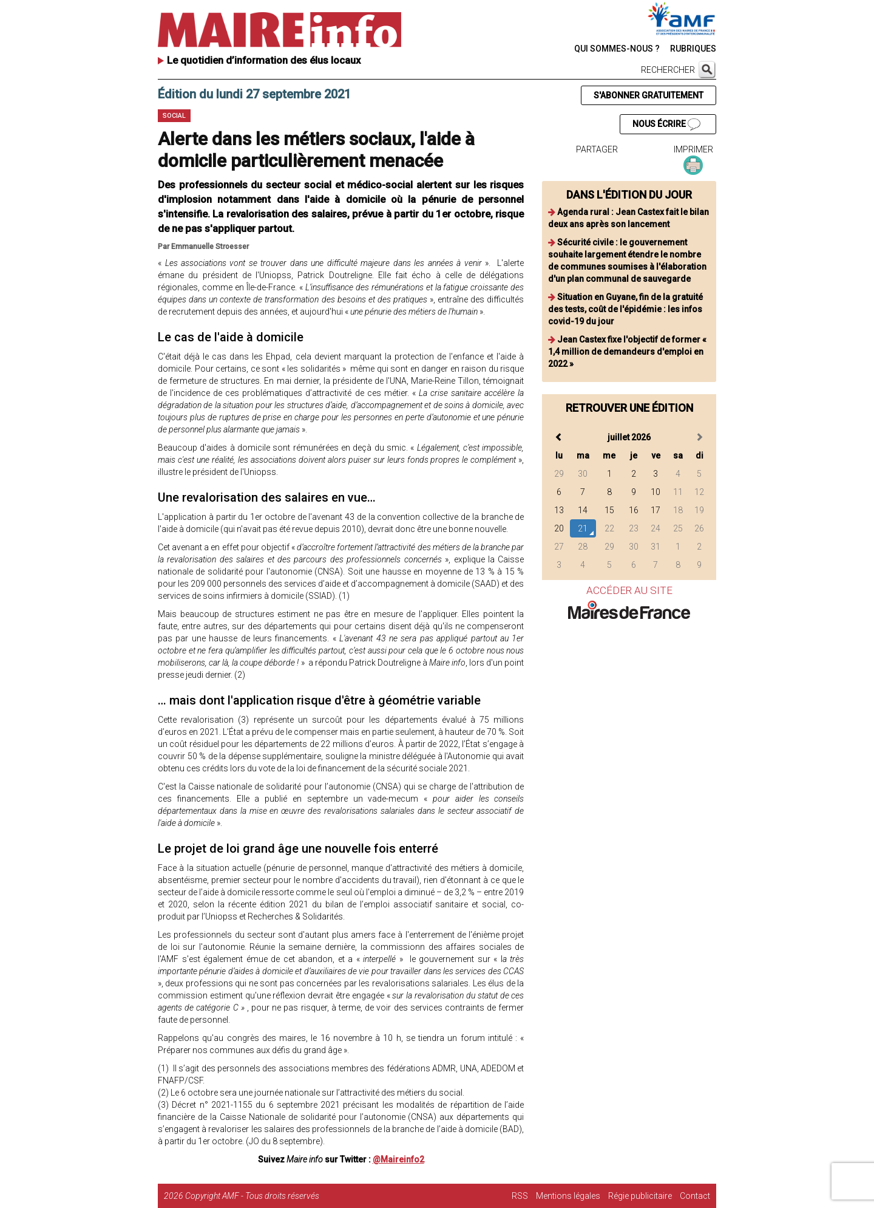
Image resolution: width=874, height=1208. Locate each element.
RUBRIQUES (693, 48)
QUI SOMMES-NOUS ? (617, 48)
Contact (695, 1196)
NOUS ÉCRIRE (666, 124)
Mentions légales (568, 1196)
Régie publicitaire (640, 1196)
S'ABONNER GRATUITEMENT (648, 95)
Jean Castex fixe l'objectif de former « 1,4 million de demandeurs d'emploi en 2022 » (627, 352)
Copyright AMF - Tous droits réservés (252, 1196)
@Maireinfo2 (398, 1159)
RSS (520, 1196)
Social (174, 116)
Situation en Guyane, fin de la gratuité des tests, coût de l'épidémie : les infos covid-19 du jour (625, 309)
